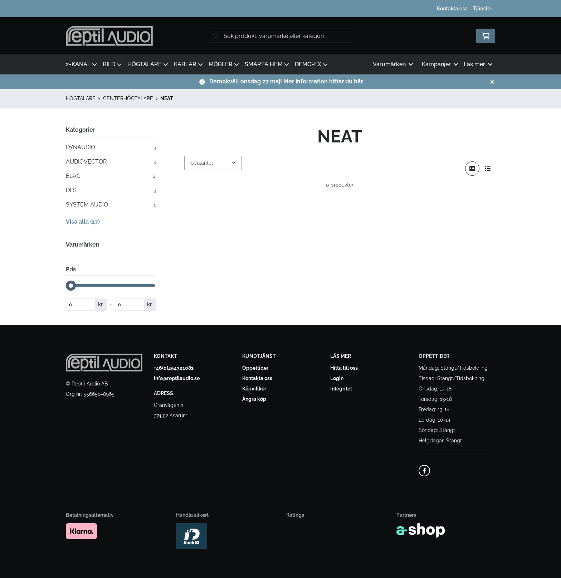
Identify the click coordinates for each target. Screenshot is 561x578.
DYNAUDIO (111, 147)
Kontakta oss (452, 8)
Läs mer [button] (478, 64)
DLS (111, 190)
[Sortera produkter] (213, 163)
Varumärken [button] (393, 64)
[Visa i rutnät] (472, 168)
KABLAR (188, 64)
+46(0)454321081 (174, 368)
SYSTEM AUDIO (111, 204)
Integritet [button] (341, 389)
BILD (112, 64)
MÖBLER (224, 64)
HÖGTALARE (147, 64)
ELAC (111, 176)
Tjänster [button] (482, 8)
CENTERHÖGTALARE (128, 98)
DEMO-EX (311, 64)
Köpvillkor (254, 389)
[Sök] (280, 36)
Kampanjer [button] (440, 64)
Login (336, 378)
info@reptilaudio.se (177, 378)
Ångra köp (254, 399)
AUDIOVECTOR (111, 161)
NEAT (166, 98)
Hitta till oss (344, 368)
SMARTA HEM (267, 64)
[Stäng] (492, 82)
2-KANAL (81, 64)
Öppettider (255, 368)
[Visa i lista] (488, 168)
